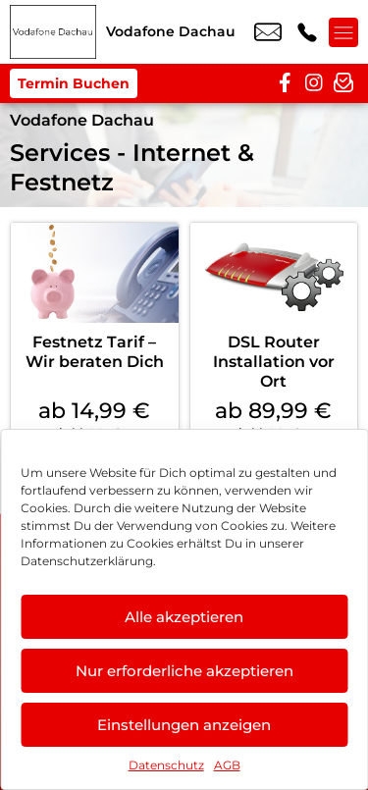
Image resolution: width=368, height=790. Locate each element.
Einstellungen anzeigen (184, 724)
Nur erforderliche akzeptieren (184, 670)
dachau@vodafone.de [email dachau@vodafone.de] (268, 32)
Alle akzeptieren (184, 616)
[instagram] (314, 83)
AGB (227, 765)
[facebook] (284, 83)
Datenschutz (166, 765)
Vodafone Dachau (82, 120)
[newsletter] (343, 83)
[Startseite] (53, 32)
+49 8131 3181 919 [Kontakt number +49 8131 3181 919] (307, 32)
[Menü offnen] (343, 32)
